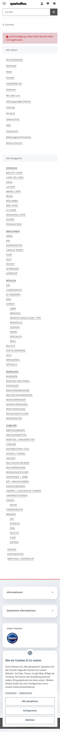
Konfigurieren (30, 710)
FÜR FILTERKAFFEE (15, 350)
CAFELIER (11, 444)
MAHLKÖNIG (13, 359)
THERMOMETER (14, 509)
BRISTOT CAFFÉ (14, 172)
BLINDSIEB (11, 376)
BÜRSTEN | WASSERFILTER (20, 439)
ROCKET (10, 263)
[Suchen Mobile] (26, 12)
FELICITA (10, 345)
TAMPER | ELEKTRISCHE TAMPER (23, 490)
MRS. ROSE (12, 205)
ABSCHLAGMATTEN (16, 434)
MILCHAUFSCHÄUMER (17, 462)
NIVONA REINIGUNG (17, 404)
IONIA (9, 182)
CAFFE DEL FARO (15, 177)
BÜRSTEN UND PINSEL (18, 380)
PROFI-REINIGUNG (15, 408)
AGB (8, 125)
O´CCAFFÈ (11, 210)
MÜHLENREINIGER (16, 399)
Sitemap (10, 107)
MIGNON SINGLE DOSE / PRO (25, 317)
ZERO (13, 341)
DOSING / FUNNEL (15, 453)
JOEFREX (14, 542)
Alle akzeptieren (30, 701)
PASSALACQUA (14, 224)
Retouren (11, 89)
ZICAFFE (10, 219)
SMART (13, 331)
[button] (42, 3)
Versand (10, 113)
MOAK (9, 196)
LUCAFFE (10, 186)
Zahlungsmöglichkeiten (18, 101)
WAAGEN (11, 514)
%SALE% (11, 549)
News (9, 71)
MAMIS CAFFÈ (13, 191)
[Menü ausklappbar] (4, 2)
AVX (8, 240)
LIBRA (13, 308)
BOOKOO (15, 523)
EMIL (8, 299)
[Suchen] (53, 12)
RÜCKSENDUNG (14, 59)
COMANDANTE (14, 289)
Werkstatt (11, 65)
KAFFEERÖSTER (14, 245)
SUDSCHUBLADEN (15, 486)
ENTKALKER (12, 385)
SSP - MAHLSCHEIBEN (17, 481)
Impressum (10, 693)
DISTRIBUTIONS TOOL (17, 448)
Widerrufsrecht (14, 143)
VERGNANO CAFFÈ (15, 214)
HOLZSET (11, 458)
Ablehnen (30, 720)
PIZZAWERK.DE (14, 83)
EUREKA (10, 303)
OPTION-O (11, 364)
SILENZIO (15, 327)
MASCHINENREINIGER (17, 390)
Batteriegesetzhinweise (18, 137)
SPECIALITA (16, 336)
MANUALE (15, 313)
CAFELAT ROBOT (15, 249)
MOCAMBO (12, 200)
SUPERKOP (11, 273)
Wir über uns (13, 95)
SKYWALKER (12, 268)
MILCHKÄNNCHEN (15, 467)
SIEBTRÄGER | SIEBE (17, 476)
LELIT (9, 259)
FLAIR (9, 254)
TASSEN (10, 500)
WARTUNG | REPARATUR (20, 558)
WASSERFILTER (14, 418)
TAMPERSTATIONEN (16, 495)
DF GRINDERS (13, 294)
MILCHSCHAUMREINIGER (19, 394)
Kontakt (10, 77)
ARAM (9, 235)
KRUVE (13, 504)
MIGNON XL (16, 322)
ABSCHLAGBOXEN (15, 430)
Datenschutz (26, 693)
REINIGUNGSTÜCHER (17, 413)
